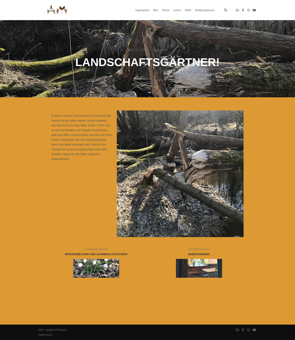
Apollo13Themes (56, 329)
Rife (40, 329)
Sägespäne (159, 50)
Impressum (45, 334)
